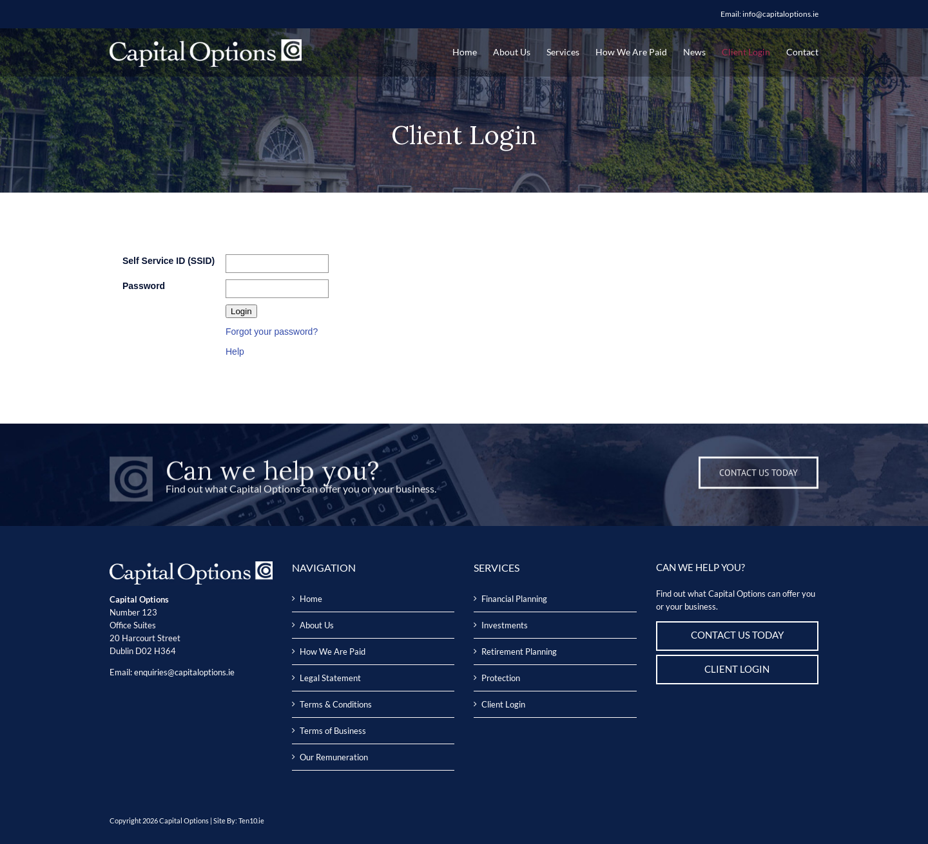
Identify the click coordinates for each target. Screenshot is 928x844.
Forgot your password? (272, 331)
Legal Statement (330, 678)
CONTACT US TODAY (737, 635)
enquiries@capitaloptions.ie (184, 672)
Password (143, 286)
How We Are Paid (332, 651)
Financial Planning (514, 599)
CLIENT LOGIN (736, 669)
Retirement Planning (519, 651)
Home (311, 599)
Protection (500, 678)
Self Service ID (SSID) (168, 261)
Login (241, 311)
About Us (317, 625)
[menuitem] (472, 51)
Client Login (503, 704)
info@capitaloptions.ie (780, 14)
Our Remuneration (334, 757)
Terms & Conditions (336, 704)
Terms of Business (333, 731)
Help (235, 351)
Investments (504, 625)
